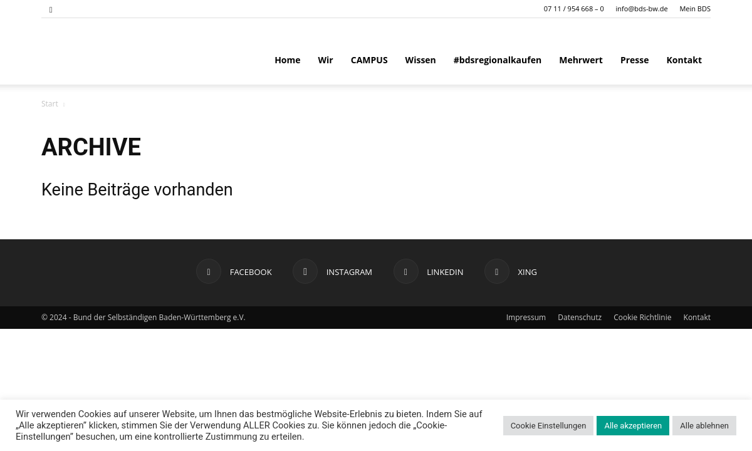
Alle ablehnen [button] (704, 425)
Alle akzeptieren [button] (633, 425)
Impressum (526, 317)
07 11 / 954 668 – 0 (574, 8)
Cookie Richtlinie (642, 317)
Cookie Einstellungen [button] (549, 425)
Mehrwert (581, 60)
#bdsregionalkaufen (497, 60)
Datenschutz (580, 317)
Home (287, 60)
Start (49, 103)
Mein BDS (695, 8)
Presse (634, 60)
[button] (50, 8)
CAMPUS (369, 60)
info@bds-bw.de (642, 8)
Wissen (420, 60)
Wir (325, 60)
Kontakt (684, 60)
